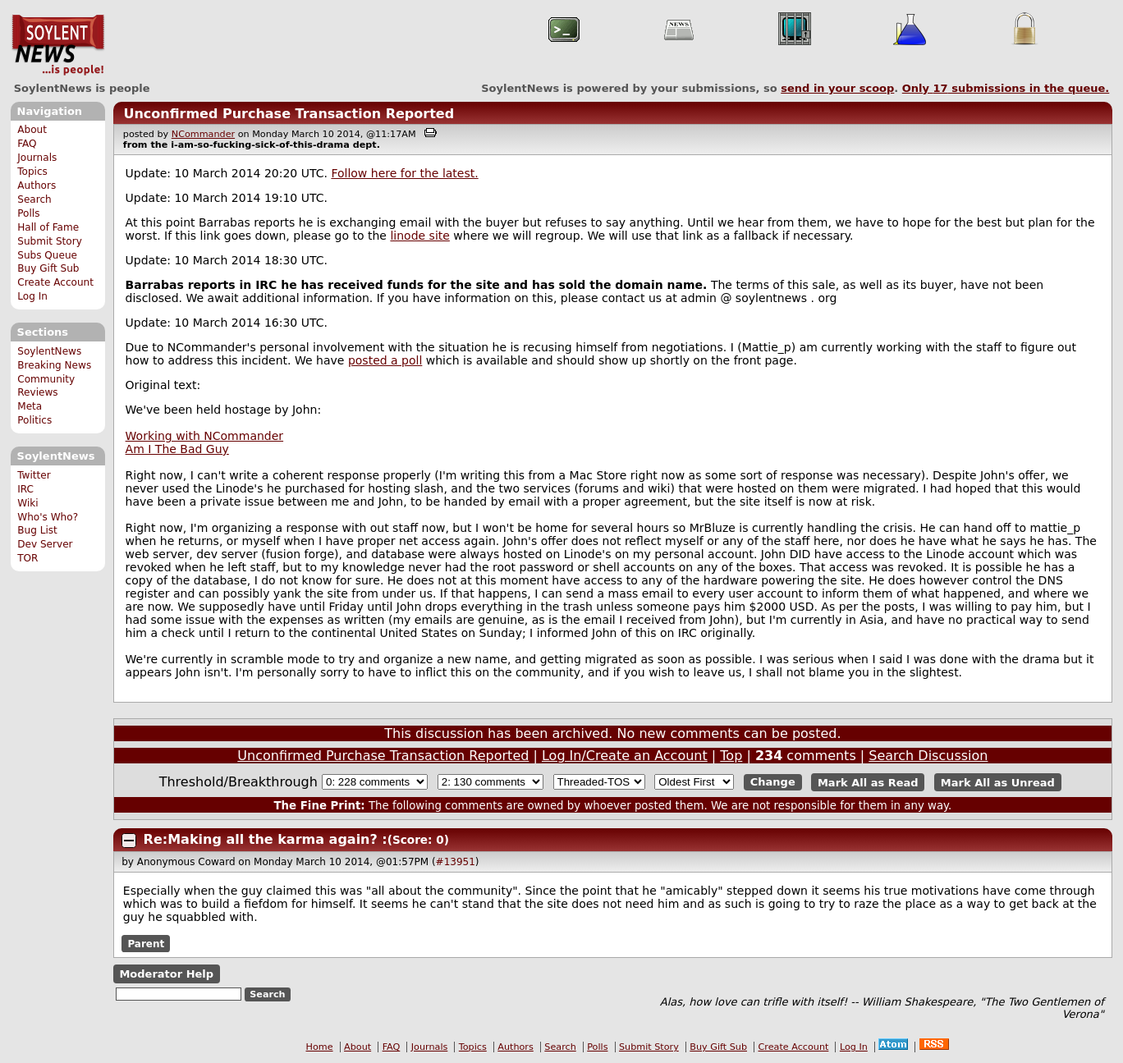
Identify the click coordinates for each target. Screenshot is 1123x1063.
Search (34, 199)
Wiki (27, 503)
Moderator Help (166, 974)
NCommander (203, 134)
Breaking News (54, 365)
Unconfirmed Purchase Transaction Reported (288, 113)
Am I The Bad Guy (177, 449)
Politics (34, 420)
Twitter (33, 475)
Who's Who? (47, 517)
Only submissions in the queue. (1006, 88)
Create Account (55, 282)
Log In (32, 296)
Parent (145, 944)
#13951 (455, 862)
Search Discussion (928, 755)
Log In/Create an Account (625, 755)
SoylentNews (58, 45)
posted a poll (385, 360)
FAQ (26, 143)
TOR (27, 558)
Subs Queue (47, 255)
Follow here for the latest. (404, 173)
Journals (37, 157)
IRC (25, 489)
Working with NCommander (205, 435)
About (32, 129)
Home (319, 1047)
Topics (32, 171)
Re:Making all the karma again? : (265, 839)
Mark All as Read (868, 782)
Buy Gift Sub (48, 268)
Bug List (37, 530)
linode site (419, 235)
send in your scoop (837, 88)
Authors (36, 185)
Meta (29, 406)
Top (731, 755)
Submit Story (49, 241)
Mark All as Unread (998, 782)
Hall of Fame (48, 227)
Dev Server (44, 544)
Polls (28, 213)
